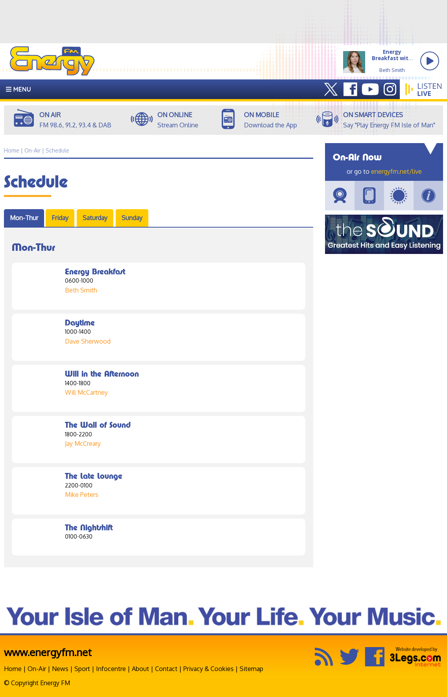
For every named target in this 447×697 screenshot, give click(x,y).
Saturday (95, 218)
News (60, 669)
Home (13, 669)
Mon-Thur (24, 218)
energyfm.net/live (396, 171)
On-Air (37, 669)
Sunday (132, 218)
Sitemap (251, 669)
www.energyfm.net (48, 652)
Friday (60, 218)
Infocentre (111, 669)
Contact (166, 669)
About (140, 669)
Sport (82, 669)
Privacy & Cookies (208, 669)
